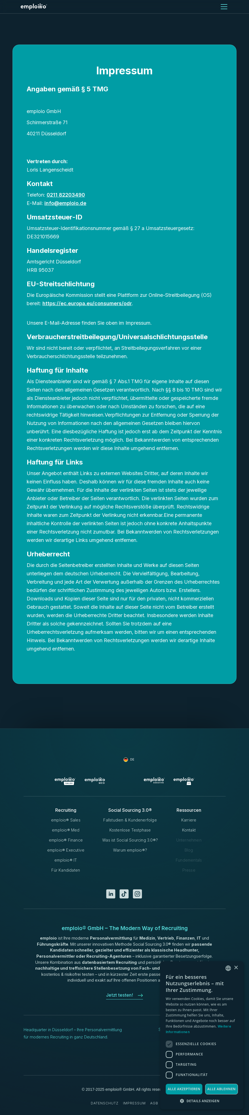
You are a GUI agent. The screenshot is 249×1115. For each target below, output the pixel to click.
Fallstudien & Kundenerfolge (130, 820)
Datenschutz (105, 1103)
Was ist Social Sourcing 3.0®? (130, 840)
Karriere (189, 820)
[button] (222, 6)
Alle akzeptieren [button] (184, 1089)
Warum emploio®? (130, 850)
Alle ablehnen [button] (221, 1089)
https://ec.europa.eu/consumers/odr (87, 303)
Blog (189, 850)
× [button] (236, 968)
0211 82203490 (66, 195)
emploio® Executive (66, 850)
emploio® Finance (66, 840)
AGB (154, 1103)
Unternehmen (189, 840)
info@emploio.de (65, 203)
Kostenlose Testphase (130, 830)
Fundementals (189, 860)
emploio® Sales (66, 820)
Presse (188, 870)
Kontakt (189, 830)
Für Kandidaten (65, 870)
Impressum (134, 1103)
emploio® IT (65, 860)
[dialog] (201, 1035)
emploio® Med (65, 830)
